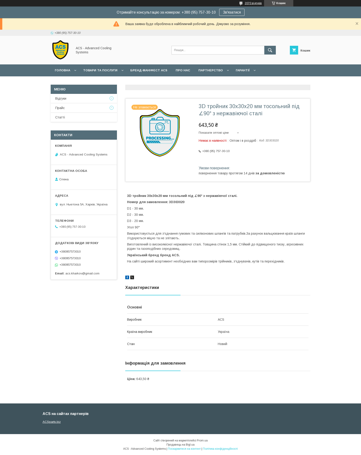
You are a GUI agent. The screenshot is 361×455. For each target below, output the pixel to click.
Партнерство (210, 70)
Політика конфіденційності (220, 448)
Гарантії (243, 70)
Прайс (60, 108)
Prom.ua (202, 440)
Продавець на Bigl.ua (180, 444)
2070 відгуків (253, 3)
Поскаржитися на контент (184, 448)
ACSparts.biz (52, 421)
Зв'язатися (232, 12)
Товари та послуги (100, 70)
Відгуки (60, 98)
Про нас (183, 70)
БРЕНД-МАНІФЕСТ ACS (148, 70)
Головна (62, 70)
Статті (60, 117)
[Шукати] (270, 50)
